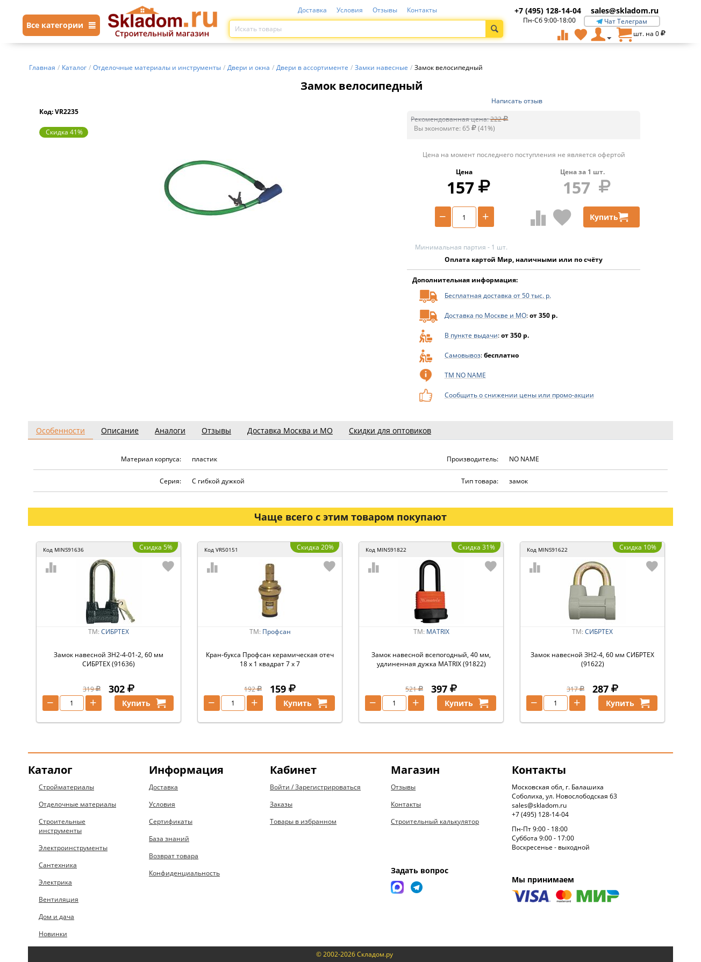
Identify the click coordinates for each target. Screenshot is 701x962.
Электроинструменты (73, 847)
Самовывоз (463, 355)
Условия (350, 10)
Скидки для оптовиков (390, 430)
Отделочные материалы (77, 804)
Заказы (281, 804)
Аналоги (170, 430)
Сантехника (58, 865)
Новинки (53, 933)
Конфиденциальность (184, 873)
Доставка (312, 10)
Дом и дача (56, 916)
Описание (120, 430)
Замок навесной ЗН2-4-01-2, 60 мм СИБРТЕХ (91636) (108, 659)
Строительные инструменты (62, 826)
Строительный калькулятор (435, 821)
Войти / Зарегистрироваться (315, 787)
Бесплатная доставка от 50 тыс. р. (498, 295)
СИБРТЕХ (115, 631)
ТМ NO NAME (465, 375)
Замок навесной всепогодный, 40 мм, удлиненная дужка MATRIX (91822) (431, 659)
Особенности (60, 430)
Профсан (276, 631)
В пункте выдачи (471, 335)
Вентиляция (58, 899)
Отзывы (385, 10)
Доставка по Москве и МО (485, 315)
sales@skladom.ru (625, 10)
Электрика (55, 882)
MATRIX (437, 631)
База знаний (169, 838)
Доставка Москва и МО (290, 430)
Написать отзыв (516, 100)
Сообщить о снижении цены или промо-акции (519, 395)
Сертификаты (170, 821)
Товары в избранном (303, 821)
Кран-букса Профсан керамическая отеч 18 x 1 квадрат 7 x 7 (270, 659)
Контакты (422, 10)
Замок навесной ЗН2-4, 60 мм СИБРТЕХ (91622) (592, 659)
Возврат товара (173, 855)
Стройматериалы (66, 787)
